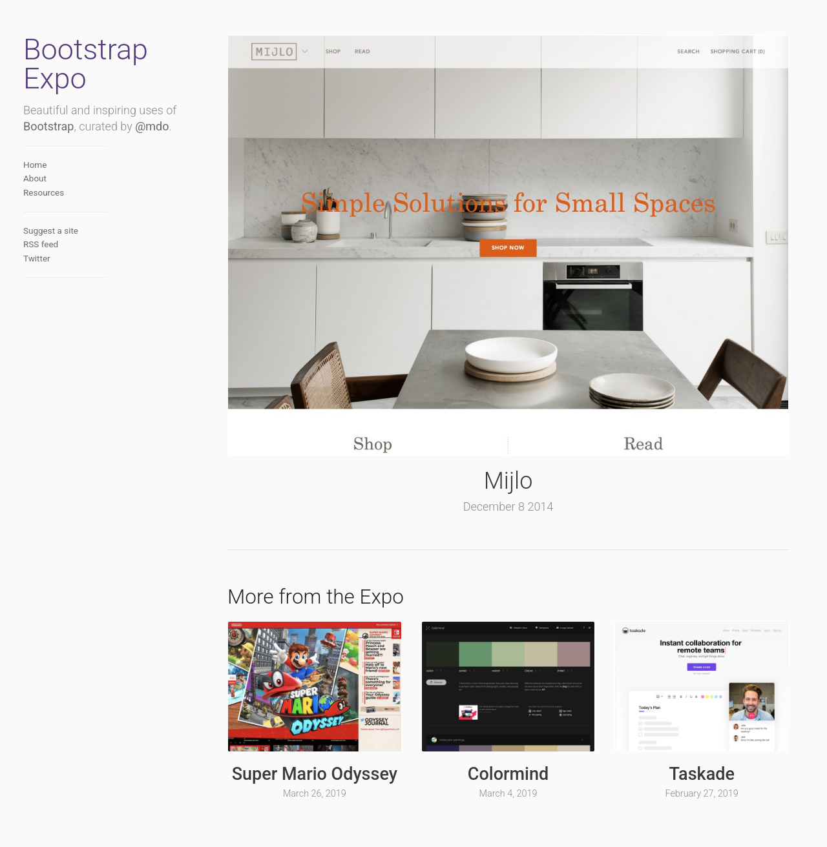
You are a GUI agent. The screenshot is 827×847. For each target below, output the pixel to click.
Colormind (508, 774)
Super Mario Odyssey (314, 774)
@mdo (152, 126)
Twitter (36, 258)
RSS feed (40, 244)
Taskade (701, 774)
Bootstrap (48, 126)
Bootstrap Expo (85, 64)
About (35, 178)
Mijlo (508, 481)
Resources (43, 192)
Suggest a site (50, 230)
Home (35, 164)
